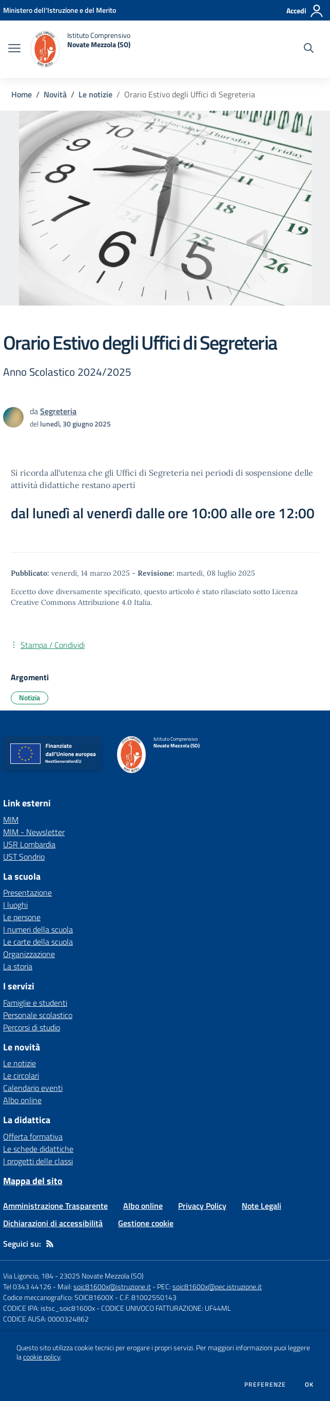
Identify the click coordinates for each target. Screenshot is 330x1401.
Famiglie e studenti (35, 1003)
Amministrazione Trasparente (55, 1206)
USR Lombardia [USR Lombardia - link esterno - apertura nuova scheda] (29, 844)
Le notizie (95, 94)
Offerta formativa (33, 1136)
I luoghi (15, 905)
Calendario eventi (33, 1088)
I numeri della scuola (38, 929)
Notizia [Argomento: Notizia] (29, 697)
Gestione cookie (145, 1223)
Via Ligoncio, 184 (28, 1275)
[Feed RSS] (49, 1243)
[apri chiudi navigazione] (14, 49)
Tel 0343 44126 (27, 1286)
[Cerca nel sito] (309, 49)
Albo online (22, 1100)
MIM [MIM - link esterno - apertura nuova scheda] (10, 820)
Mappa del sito (33, 1181)
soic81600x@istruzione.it (112, 1286)
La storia (17, 966)
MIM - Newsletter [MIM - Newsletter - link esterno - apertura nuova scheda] (34, 832)
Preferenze (265, 1385)
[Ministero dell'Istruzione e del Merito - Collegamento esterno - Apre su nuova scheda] (59, 10)
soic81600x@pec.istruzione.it (217, 1286)
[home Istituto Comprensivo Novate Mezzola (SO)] (80, 49)
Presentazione (27, 892)
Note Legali (261, 1206)
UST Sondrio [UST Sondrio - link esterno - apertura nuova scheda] (24, 856)
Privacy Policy (202, 1206)
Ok (309, 1385)
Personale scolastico (37, 1015)
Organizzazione (29, 954)
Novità (55, 94)
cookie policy (41, 1357)
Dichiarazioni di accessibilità (53, 1223)
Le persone (22, 917)
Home (21, 94)
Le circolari (21, 1075)
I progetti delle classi (38, 1161)
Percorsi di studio (31, 1027)
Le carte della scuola (38, 942)
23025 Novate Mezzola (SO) (102, 1275)
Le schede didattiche (38, 1149)
